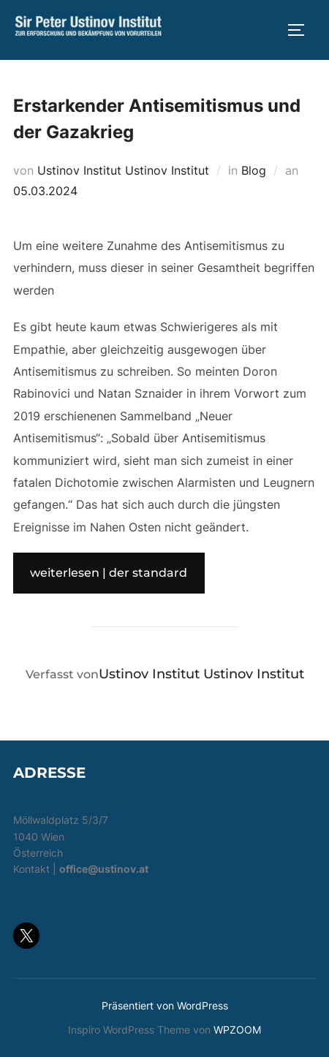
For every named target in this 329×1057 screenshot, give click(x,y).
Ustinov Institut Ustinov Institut (123, 170)
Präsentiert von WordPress (165, 1005)
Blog (253, 170)
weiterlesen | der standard (108, 573)
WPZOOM (237, 1029)
